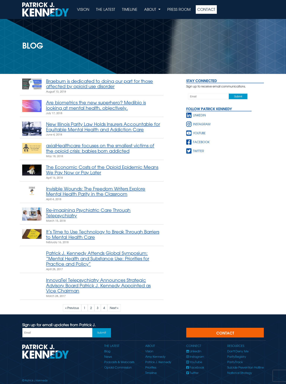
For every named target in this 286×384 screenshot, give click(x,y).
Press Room (179, 9)
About (150, 9)
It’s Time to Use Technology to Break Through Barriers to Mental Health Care (102, 234)
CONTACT (225, 333)
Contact (206, 9)
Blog (107, 351)
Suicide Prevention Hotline (245, 367)
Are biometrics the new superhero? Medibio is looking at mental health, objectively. (96, 105)
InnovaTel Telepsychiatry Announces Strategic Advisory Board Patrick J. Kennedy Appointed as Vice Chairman (98, 285)
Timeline (129, 9)
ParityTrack (235, 362)
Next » (114, 308)
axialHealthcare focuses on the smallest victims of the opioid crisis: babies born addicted (100, 148)
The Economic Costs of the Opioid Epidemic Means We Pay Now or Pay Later (102, 169)
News (108, 356)
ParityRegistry (236, 356)
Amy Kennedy (155, 356)
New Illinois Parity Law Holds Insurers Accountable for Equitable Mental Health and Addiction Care (103, 126)
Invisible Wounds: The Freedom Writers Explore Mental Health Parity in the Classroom (95, 191)
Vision (83, 9)
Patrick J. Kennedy (158, 362)
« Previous (72, 308)
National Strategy (239, 373)
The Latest (105, 9)
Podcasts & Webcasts (119, 362)
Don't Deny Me (238, 351)
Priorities (150, 367)
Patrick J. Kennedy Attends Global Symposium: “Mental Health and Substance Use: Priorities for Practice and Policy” (97, 258)
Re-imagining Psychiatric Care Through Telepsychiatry (88, 212)
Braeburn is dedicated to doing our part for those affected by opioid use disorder (99, 83)
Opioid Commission (118, 367)
